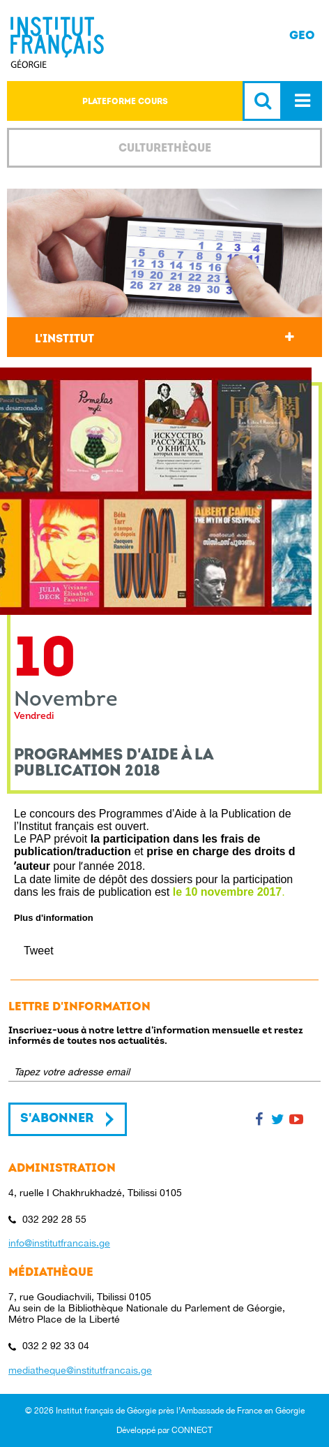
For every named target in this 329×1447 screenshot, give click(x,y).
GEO (302, 35)
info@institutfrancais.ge (59, 1243)
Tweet (39, 951)
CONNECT (192, 1430)
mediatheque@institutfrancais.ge (80, 1370)
